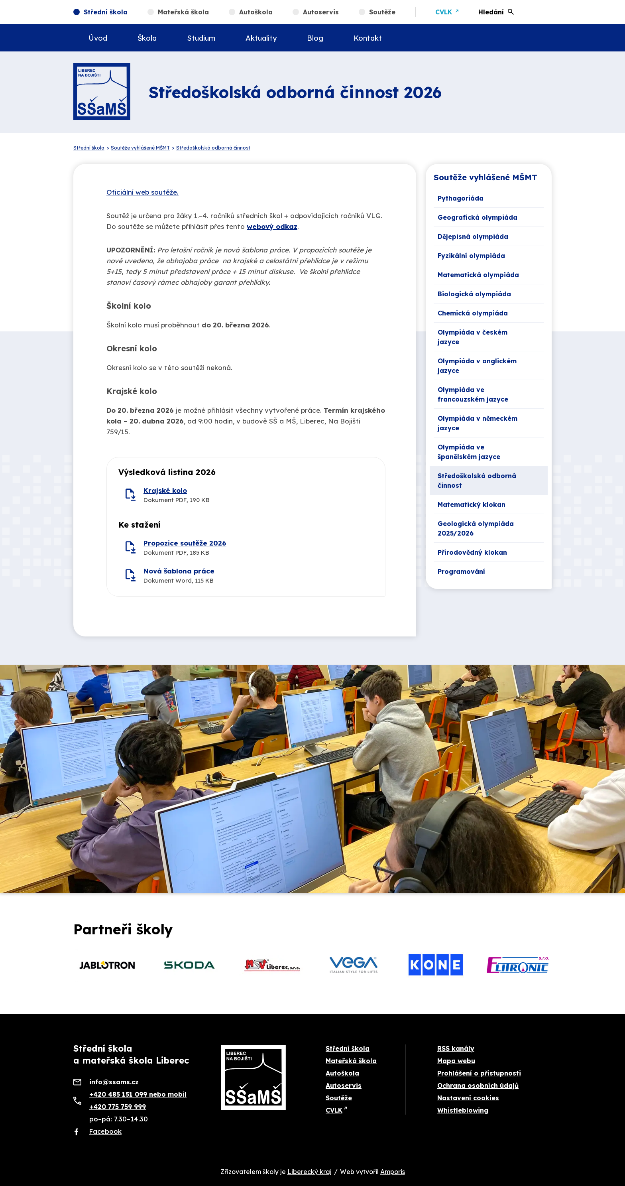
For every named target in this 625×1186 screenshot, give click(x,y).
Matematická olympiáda (478, 275)
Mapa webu (456, 1061)
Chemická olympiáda (473, 313)
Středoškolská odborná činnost (477, 480)
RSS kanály (455, 1048)
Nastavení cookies (468, 1098)
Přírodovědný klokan (472, 552)
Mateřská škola (183, 12)
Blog (315, 38)
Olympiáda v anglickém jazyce (477, 365)
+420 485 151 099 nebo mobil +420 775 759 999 (138, 1100)
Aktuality (261, 38)
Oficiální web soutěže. (142, 192)
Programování (461, 571)
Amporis (392, 1172)
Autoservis (321, 12)
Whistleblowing (462, 1110)
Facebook (105, 1131)
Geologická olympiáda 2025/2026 (476, 528)
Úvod (97, 38)
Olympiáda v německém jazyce (477, 423)
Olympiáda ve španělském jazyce (469, 452)
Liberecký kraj (309, 1172)
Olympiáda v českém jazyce (472, 337)
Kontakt (368, 38)
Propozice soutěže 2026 (184, 543)
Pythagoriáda (460, 198)
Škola (147, 38)
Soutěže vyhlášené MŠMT (485, 177)
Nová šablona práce (178, 571)
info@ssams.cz (114, 1082)
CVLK (443, 12)
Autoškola (256, 12)
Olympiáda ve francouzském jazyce (473, 394)
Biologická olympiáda (474, 294)
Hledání (491, 12)
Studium (201, 38)
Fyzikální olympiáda (471, 256)
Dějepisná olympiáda (473, 236)
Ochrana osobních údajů (478, 1085)
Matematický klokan (471, 504)
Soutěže (382, 12)
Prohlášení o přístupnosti (479, 1073)
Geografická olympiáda (477, 217)
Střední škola (106, 12)
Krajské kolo (165, 490)
